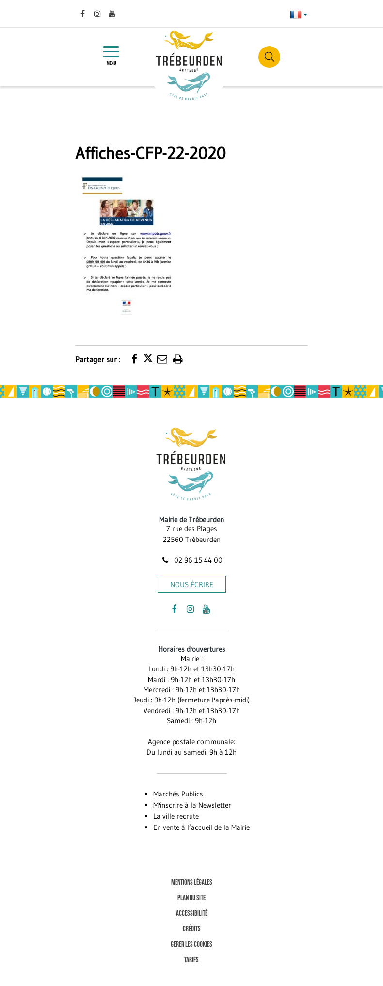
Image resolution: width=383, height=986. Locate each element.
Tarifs (191, 960)
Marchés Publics (178, 793)
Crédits (192, 929)
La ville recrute (176, 816)
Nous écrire (191, 584)
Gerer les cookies (191, 944)
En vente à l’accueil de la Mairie (201, 827)
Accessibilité (191, 913)
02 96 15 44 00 (191, 560)
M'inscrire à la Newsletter (192, 805)
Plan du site (191, 898)
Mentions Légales (191, 882)
